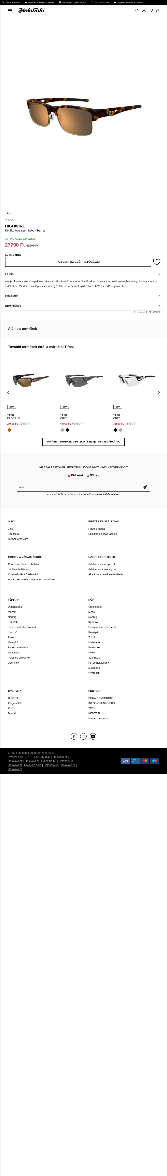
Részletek (11, 295)
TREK (91, 708)
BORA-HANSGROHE (101, 698)
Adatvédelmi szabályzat (102, 569)
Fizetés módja (96, 528)
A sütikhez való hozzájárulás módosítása (32, 579)
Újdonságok (15, 606)
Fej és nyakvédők (18, 647)
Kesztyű (12, 632)
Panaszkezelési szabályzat (24, 564)
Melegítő (13, 642)
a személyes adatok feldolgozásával (100, 494)
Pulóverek (94, 647)
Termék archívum (18, 538)
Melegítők (94, 667)
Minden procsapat (98, 718)
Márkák (12, 713)
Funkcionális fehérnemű (22, 627)
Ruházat (13, 698)
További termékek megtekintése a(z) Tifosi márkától (83, 441)
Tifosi (10, 220)
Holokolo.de (51, 765)
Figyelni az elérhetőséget (78, 261)
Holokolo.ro (66, 761)
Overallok (13, 662)
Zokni (11, 637)
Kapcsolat (13, 533)
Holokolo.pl (32, 761)
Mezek (12, 611)
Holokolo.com (32, 765)
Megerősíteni (145, 487)
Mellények (14, 652)
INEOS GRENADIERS (101, 703)
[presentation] (8, 392)
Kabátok (13, 622)
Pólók (91, 652)
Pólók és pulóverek (19, 657)
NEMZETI (94, 713)
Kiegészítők (15, 703)
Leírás (9, 274)
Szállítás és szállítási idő (102, 533)
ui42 (47, 757)
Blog (10, 528)
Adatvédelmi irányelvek (101, 564)
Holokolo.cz (15, 761)
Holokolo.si (15, 765)
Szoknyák (94, 657)
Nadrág (12, 616)
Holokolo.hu (48, 761)
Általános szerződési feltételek (106, 574)
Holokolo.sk (60, 757)
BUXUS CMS (32, 757)
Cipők (11, 708)
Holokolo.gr (15, 769)
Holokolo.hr (68, 765)
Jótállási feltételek (18, 569)
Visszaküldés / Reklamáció (23, 574)
